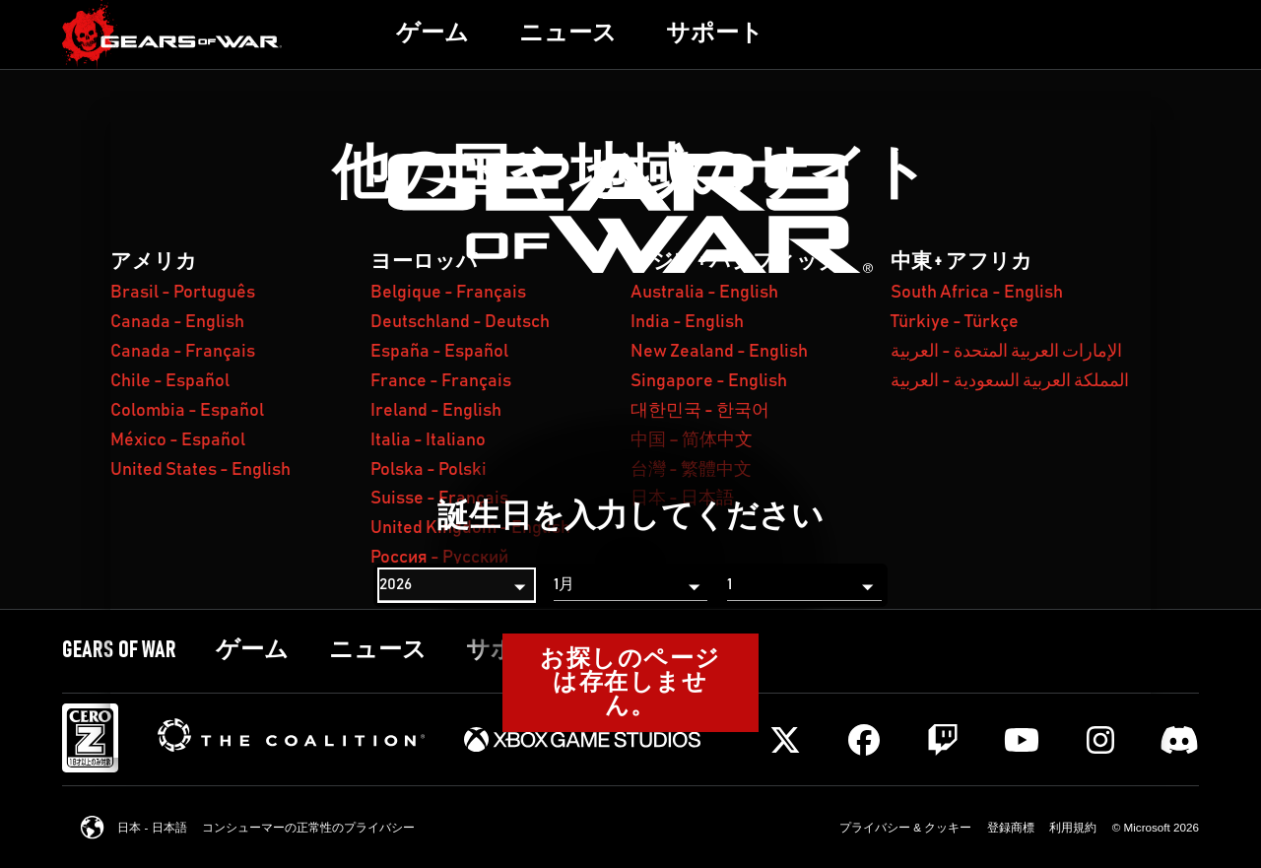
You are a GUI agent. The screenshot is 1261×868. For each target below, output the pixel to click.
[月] (630, 585)
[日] (804, 585)
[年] (456, 585)
